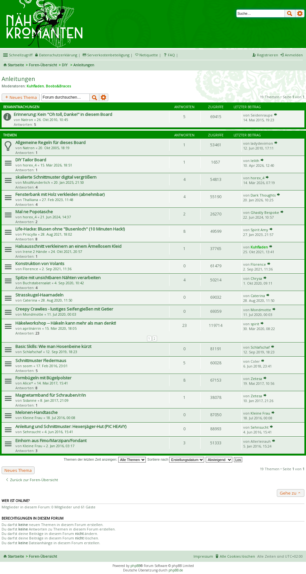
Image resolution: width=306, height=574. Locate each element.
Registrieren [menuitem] (267, 55)
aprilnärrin (32, 328)
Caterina (30, 300)
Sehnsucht (32, 431)
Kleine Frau (32, 417)
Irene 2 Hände (35, 251)
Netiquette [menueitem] (148, 55)
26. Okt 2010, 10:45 (52, 119)
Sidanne (30, 400)
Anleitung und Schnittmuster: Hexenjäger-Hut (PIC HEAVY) (71, 426)
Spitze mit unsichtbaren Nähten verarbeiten (58, 277)
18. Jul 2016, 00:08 (60, 417)
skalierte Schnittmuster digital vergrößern (55, 177)
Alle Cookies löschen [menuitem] (237, 556)
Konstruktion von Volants (39, 263)
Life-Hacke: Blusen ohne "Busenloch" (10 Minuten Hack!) (70, 229)
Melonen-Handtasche (36, 412)
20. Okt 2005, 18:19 (54, 147)
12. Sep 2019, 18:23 (61, 351)
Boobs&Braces (58, 86)
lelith (255, 160)
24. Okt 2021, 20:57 (66, 251)
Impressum (203, 556)
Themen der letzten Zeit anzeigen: (105, 459)
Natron (27, 119)
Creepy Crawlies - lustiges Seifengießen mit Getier (64, 309)
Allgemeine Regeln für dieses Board (50, 142)
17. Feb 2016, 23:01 (52, 365)
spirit (255, 323)
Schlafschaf (32, 351)
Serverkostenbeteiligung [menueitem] (108, 55)
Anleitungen (18, 79)
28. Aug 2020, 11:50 (56, 300)
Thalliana (30, 199)
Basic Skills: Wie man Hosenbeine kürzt (53, 346)
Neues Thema (20, 97)
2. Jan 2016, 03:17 (60, 445)
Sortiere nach (175, 459)
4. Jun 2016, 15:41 (59, 431)
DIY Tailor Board (30, 160)
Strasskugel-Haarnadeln (39, 295)
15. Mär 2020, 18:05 (61, 328)
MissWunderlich (36, 182)
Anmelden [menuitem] (294, 55)
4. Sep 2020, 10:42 (69, 282)
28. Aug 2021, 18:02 (56, 234)
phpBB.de (176, 570)
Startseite (16, 64)
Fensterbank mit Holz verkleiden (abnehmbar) (60, 194)
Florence (30, 268)
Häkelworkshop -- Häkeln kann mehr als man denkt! (65, 323)
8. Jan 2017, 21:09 (54, 400)
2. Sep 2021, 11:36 (56, 268)
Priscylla (30, 234)
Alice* (28, 383)
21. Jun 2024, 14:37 (55, 216)
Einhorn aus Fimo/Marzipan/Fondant (51, 440)
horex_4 (30, 165)
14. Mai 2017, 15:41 (52, 383)
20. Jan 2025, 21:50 (69, 182)
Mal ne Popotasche (34, 211)
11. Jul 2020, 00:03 (61, 314)
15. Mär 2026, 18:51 (56, 165)
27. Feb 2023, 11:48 (57, 199)
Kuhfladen (35, 86)
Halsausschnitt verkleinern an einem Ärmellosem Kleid (68, 246)
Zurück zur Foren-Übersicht (31, 479)
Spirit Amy (259, 229)
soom (27, 365)
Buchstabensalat (37, 282)
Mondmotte (33, 314)
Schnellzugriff (20, 55)
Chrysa (256, 278)
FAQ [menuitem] (171, 55)
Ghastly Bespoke (265, 212)
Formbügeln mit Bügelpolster (43, 378)
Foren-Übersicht (43, 64)
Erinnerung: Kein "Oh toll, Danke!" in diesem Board (63, 114)
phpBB (135, 565)
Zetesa (256, 378)
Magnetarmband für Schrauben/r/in (50, 395)
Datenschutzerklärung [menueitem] (58, 55)
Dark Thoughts (263, 195)
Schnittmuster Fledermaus (40, 360)
